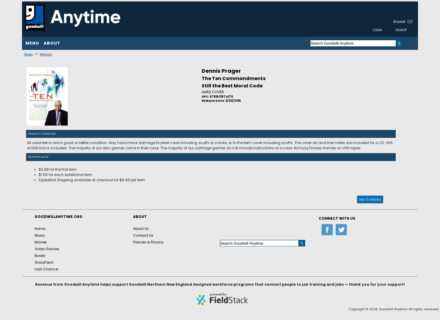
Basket (399, 21)
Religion (46, 54)
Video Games (47, 248)
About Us (141, 228)
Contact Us (143, 235)
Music (40, 235)
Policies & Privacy (148, 242)
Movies (41, 242)
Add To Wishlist (370, 199)
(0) (410, 21)
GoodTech (44, 262)
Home (40, 228)
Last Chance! (46, 269)
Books (28, 54)
